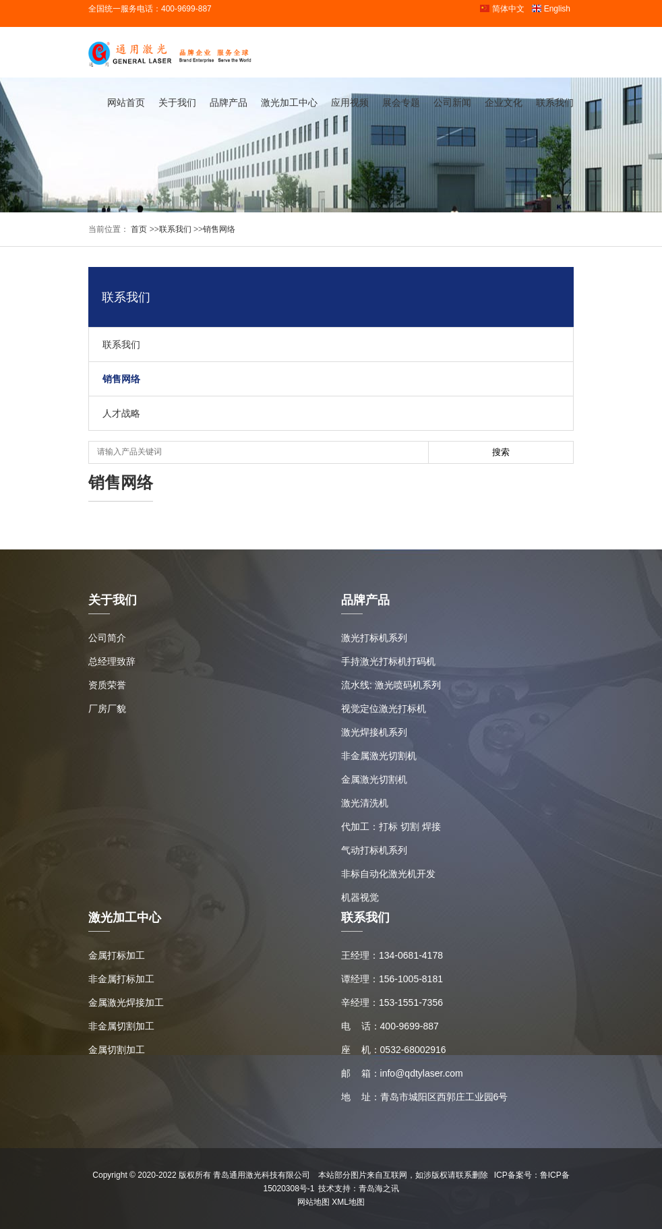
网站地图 (313, 1202)
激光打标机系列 (374, 637)
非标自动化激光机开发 (388, 873)
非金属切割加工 (121, 1026)
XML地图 (348, 1202)
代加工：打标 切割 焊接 (391, 826)
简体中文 (501, 8)
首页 (138, 229)
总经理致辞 (112, 661)
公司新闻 (452, 102)
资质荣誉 (107, 685)
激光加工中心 (289, 102)
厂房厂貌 (107, 708)
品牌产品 (228, 102)
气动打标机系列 (374, 850)
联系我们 (555, 102)
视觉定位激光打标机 (383, 708)
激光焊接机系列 (374, 732)
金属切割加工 (116, 1049)
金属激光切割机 (374, 779)
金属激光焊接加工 (126, 1002)
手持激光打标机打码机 (388, 661)
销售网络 (219, 229)
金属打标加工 (116, 955)
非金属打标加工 (121, 978)
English (550, 8)
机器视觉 (360, 897)
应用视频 (350, 102)
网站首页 (126, 102)
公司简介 (107, 637)
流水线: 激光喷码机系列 (391, 685)
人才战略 (121, 413)
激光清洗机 (364, 803)
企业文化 (503, 102)
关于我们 (177, 102)
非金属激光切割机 (379, 755)
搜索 (501, 452)
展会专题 (401, 102)
